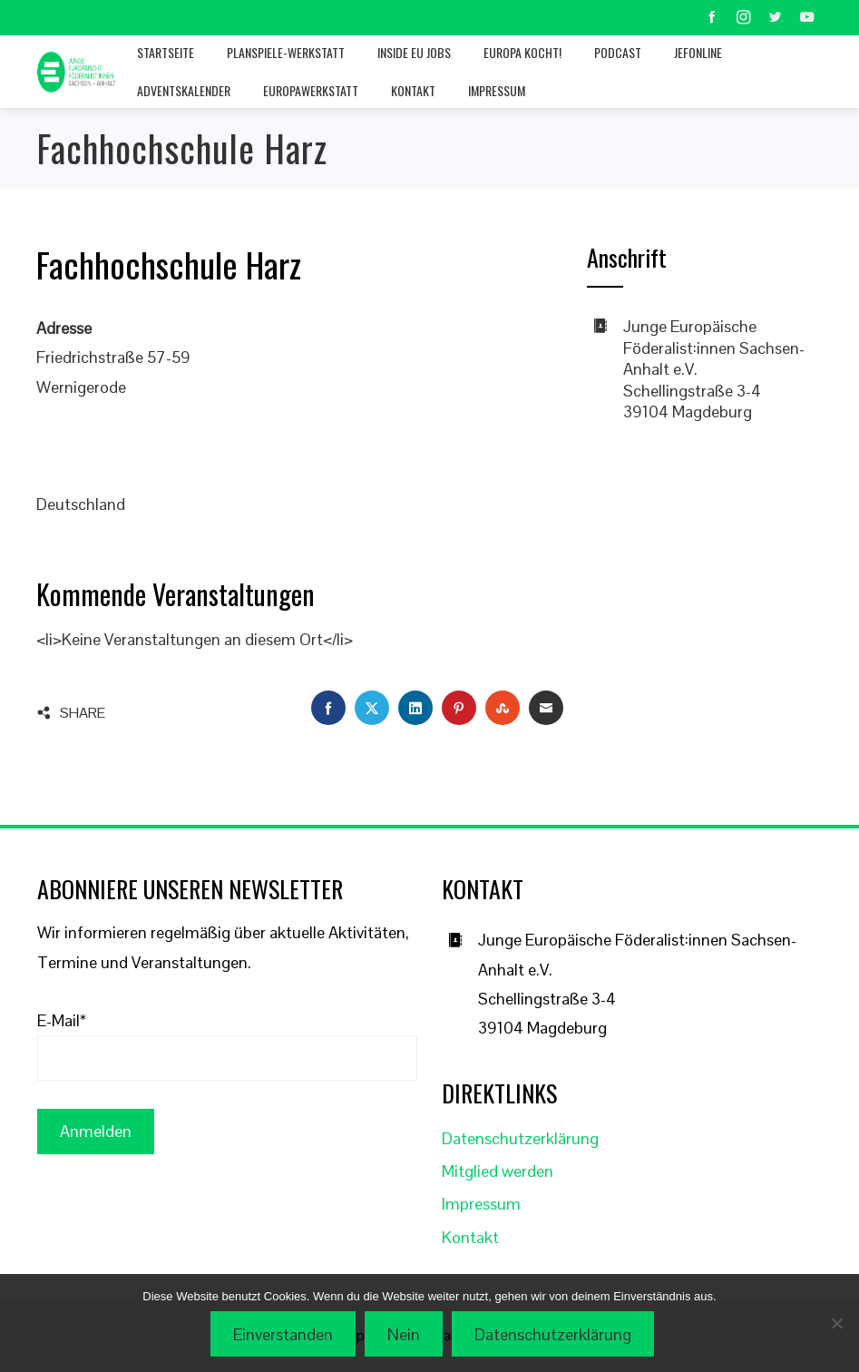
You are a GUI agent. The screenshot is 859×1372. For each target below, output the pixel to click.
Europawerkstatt (310, 90)
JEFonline (698, 52)
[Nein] (836, 1324)
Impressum (496, 90)
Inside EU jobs (414, 52)
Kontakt (413, 90)
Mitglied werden (497, 1171)
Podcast (617, 52)
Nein (405, 1336)
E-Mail (61, 1020)
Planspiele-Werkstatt (286, 52)
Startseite (165, 52)
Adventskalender (183, 90)
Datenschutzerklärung (520, 1138)
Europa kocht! (522, 52)
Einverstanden (285, 1336)
